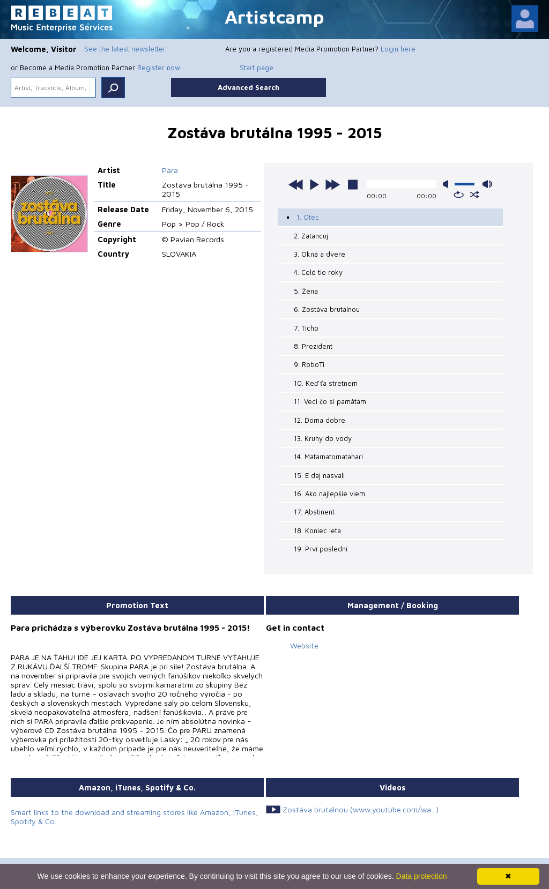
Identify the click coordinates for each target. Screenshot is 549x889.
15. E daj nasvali (319, 475)
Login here (398, 48)
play (314, 184)
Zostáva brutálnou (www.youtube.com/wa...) (361, 809)
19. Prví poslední (320, 548)
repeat (458, 194)
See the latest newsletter (125, 48)
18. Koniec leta (317, 530)
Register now (158, 67)
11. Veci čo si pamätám (330, 401)
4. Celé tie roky (318, 272)
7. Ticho (306, 328)
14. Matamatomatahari (328, 456)
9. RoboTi (309, 364)
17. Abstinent (314, 511)
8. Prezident (313, 346)
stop (352, 184)
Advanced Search (248, 87)
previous (295, 184)
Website (304, 645)
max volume (487, 184)
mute (447, 184)
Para (170, 170)
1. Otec (307, 217)
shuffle (474, 194)
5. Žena (306, 291)
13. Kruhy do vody (323, 438)
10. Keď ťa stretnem (326, 383)
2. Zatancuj (311, 235)
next (332, 184)
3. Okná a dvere (319, 254)
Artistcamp (274, 16)
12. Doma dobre (319, 420)
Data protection (421, 876)
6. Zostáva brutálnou (327, 309)
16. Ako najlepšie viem (329, 493)
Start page (256, 67)
